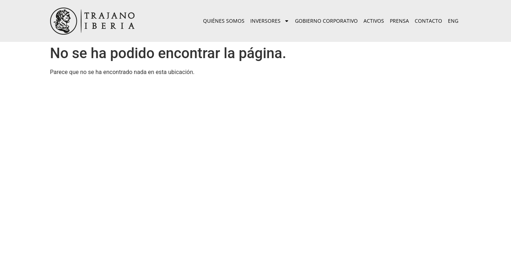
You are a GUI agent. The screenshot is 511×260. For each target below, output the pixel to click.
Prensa (399, 20)
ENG (453, 20)
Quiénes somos (224, 20)
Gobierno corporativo (326, 20)
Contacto (428, 20)
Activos (374, 20)
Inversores (269, 21)
